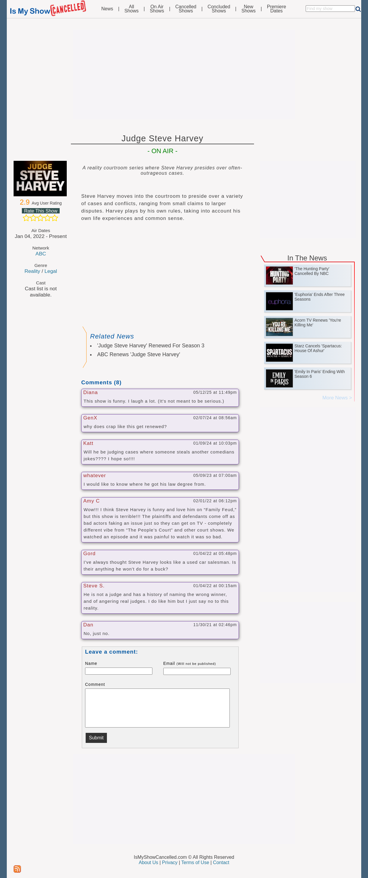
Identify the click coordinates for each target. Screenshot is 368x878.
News (107, 9)
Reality (32, 271)
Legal (51, 271)
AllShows (131, 9)
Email (189, 663)
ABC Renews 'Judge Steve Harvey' (138, 354)
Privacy (170, 862)
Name (91, 663)
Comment (95, 684)
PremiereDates (276, 9)
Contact (221, 862)
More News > (337, 398)
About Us (148, 862)
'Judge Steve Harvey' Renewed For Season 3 (150, 346)
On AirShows (157, 9)
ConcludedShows (219, 9)
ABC (40, 254)
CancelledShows (185, 9)
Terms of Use (195, 862)
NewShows (249, 9)
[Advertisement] (184, 74)
